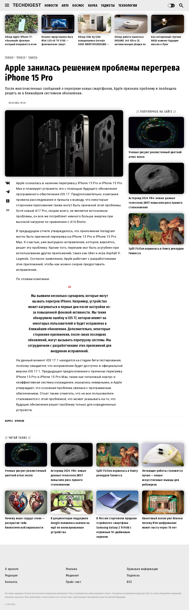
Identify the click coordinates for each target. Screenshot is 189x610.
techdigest (27, 5)
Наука (92, 5)
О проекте (12, 569)
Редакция (11, 575)
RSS (129, 582)
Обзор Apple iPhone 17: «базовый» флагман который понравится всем (20, 40)
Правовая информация (142, 569)
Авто (65, 5)
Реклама (71, 569)
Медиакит (72, 575)
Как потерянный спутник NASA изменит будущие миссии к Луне (166, 40)
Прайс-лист (73, 582)
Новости (51, 5)
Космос (78, 5)
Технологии (127, 5)
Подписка (133, 575)
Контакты (11, 582)
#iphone (19, 421)
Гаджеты (108, 5)
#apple (9, 421)
